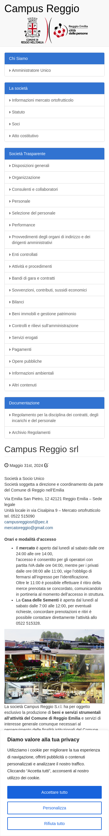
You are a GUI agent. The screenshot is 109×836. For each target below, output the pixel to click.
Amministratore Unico (31, 70)
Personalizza (54, 808)
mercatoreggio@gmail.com (28, 527)
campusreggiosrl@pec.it (26, 522)
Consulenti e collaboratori (35, 189)
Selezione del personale (33, 213)
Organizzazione (26, 177)
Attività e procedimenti (32, 266)
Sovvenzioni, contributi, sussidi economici (49, 290)
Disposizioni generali (30, 165)
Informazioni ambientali (33, 373)
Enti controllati (24, 254)
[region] (54, 783)
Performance (23, 225)
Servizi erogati (25, 337)
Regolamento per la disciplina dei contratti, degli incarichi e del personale (55, 417)
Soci (16, 124)
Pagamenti (21, 349)
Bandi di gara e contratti (33, 278)
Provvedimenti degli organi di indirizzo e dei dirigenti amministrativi (51, 239)
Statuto (18, 112)
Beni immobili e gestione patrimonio (44, 313)
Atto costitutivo (25, 135)
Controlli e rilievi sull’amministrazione (45, 325)
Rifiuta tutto (54, 823)
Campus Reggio (41, 8)
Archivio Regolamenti (31, 432)
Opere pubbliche (27, 361)
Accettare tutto (54, 792)
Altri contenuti (24, 385)
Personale (21, 201)
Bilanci (18, 302)
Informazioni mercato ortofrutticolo (43, 100)
